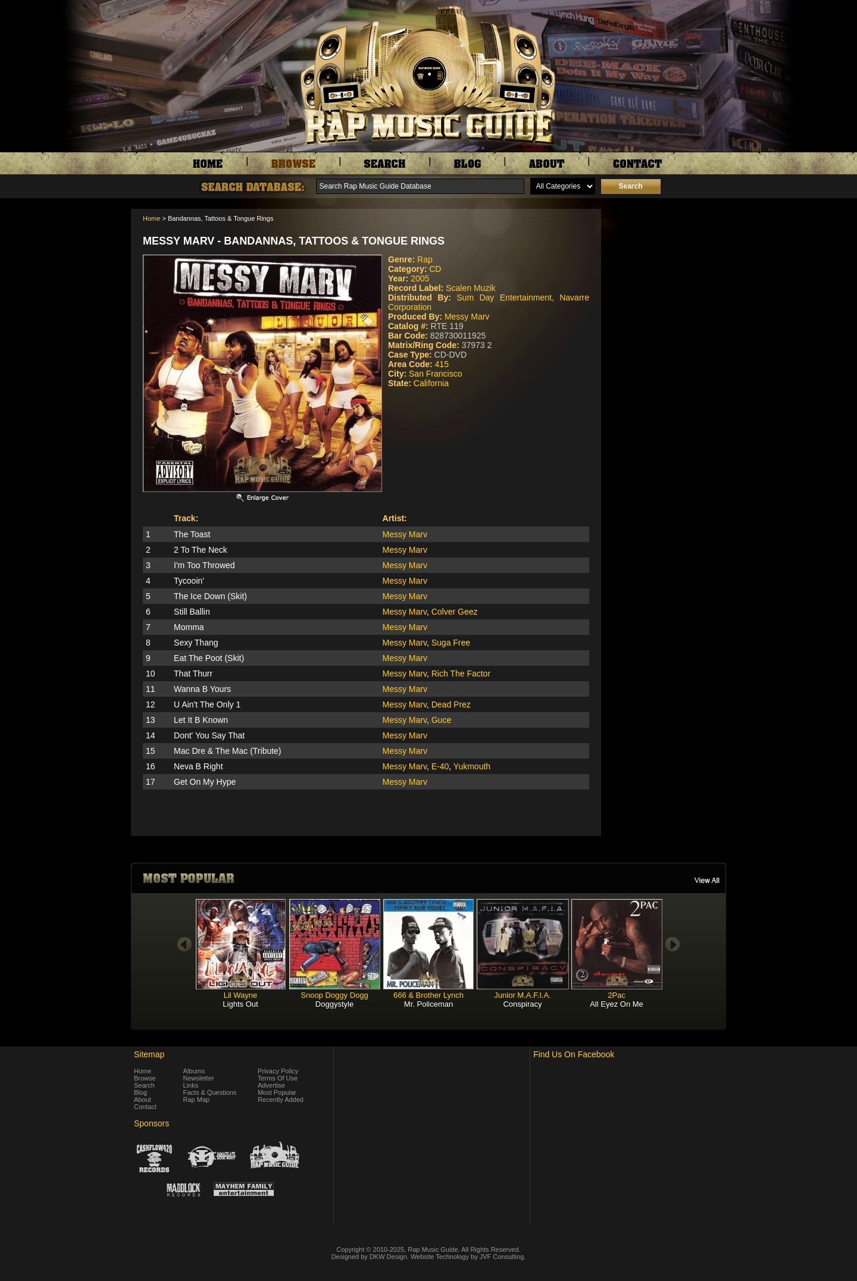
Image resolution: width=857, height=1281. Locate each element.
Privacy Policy (278, 1071)
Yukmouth (471, 766)
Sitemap (149, 1054)
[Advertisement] (666, 268)
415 (442, 364)
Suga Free (450, 642)
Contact (145, 1106)
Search (144, 1085)
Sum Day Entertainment (504, 297)
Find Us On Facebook (573, 1054)
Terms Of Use (278, 1078)
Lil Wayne (241, 995)
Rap (425, 259)
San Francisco (435, 373)
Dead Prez (451, 704)
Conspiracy (522, 1004)
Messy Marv (467, 316)
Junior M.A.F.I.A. (522, 995)
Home (151, 218)
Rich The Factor (460, 673)
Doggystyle (334, 1004)
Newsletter (198, 1078)
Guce (441, 720)
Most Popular (277, 1092)
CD (435, 269)
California (431, 383)
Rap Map (196, 1099)
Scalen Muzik (470, 288)
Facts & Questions (210, 1092)
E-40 (440, 766)
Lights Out (240, 1004)
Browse (145, 1078)
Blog (140, 1092)
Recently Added (281, 1099)
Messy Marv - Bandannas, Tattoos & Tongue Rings (294, 241)
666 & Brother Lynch (428, 995)
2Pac (616, 995)
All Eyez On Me (616, 1004)
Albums (194, 1071)
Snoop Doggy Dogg (334, 995)
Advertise (271, 1085)
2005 (420, 278)
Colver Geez (454, 611)
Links (191, 1085)
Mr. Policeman (428, 1004)
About (142, 1099)
